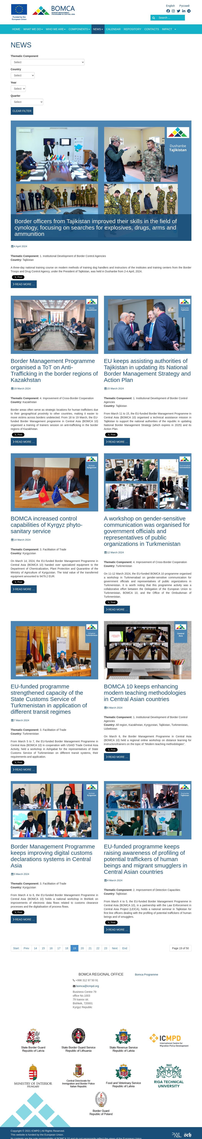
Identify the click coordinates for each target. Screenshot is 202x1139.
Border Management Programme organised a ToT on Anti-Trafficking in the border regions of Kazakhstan (54, 370)
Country (16, 69)
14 (35, 948)
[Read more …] (24, 284)
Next (115, 948)
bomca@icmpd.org (87, 986)
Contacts (151, 29)
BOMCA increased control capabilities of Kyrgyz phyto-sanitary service (47, 524)
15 (43, 948)
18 (66, 948)
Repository (132, 29)
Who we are (56, 29)
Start (16, 948)
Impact (168, 29)
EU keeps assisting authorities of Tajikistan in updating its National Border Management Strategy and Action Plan (147, 370)
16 (51, 948)
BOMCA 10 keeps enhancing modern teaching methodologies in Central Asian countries (145, 692)
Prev (26, 948)
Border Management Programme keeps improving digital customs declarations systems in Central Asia (53, 856)
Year (14, 82)
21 (90, 948)
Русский (185, 5)
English (170, 5)
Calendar (113, 29)
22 (98, 948)
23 (105, 948)
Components (79, 29)
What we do (33, 29)
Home (16, 29)
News (98, 29)
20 (82, 948)
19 (74, 948)
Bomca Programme (146, 974)
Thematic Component (24, 56)
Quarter (16, 95)
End (124, 948)
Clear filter (22, 110)
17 (59, 948)
